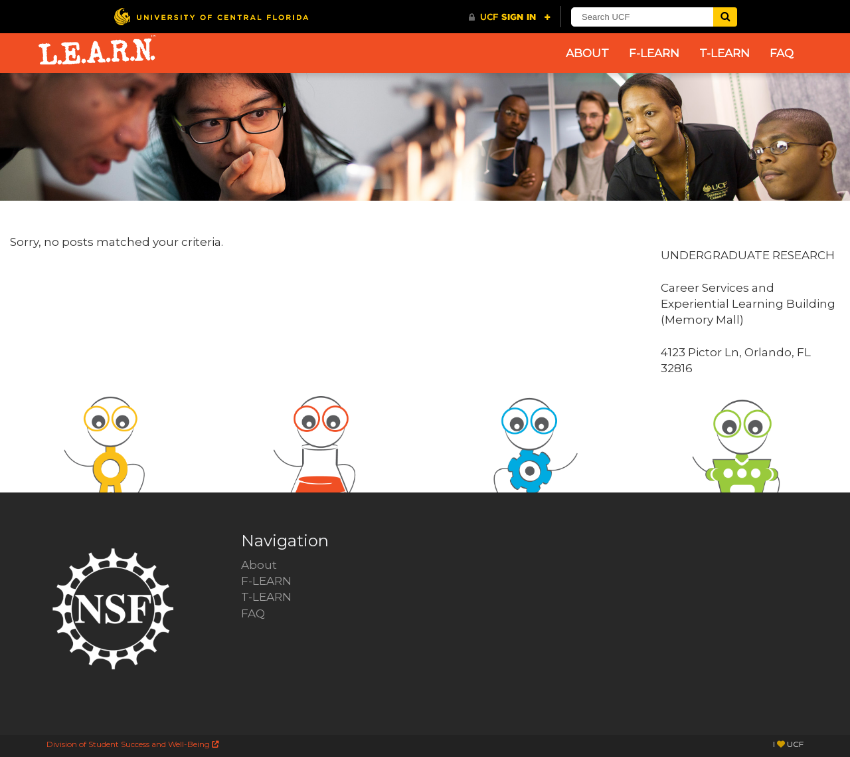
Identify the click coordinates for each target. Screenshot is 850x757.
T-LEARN (724, 53)
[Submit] (725, 17)
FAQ (782, 53)
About (587, 53)
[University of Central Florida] (211, 16)
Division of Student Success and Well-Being (132, 744)
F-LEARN (654, 53)
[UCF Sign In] (509, 17)
